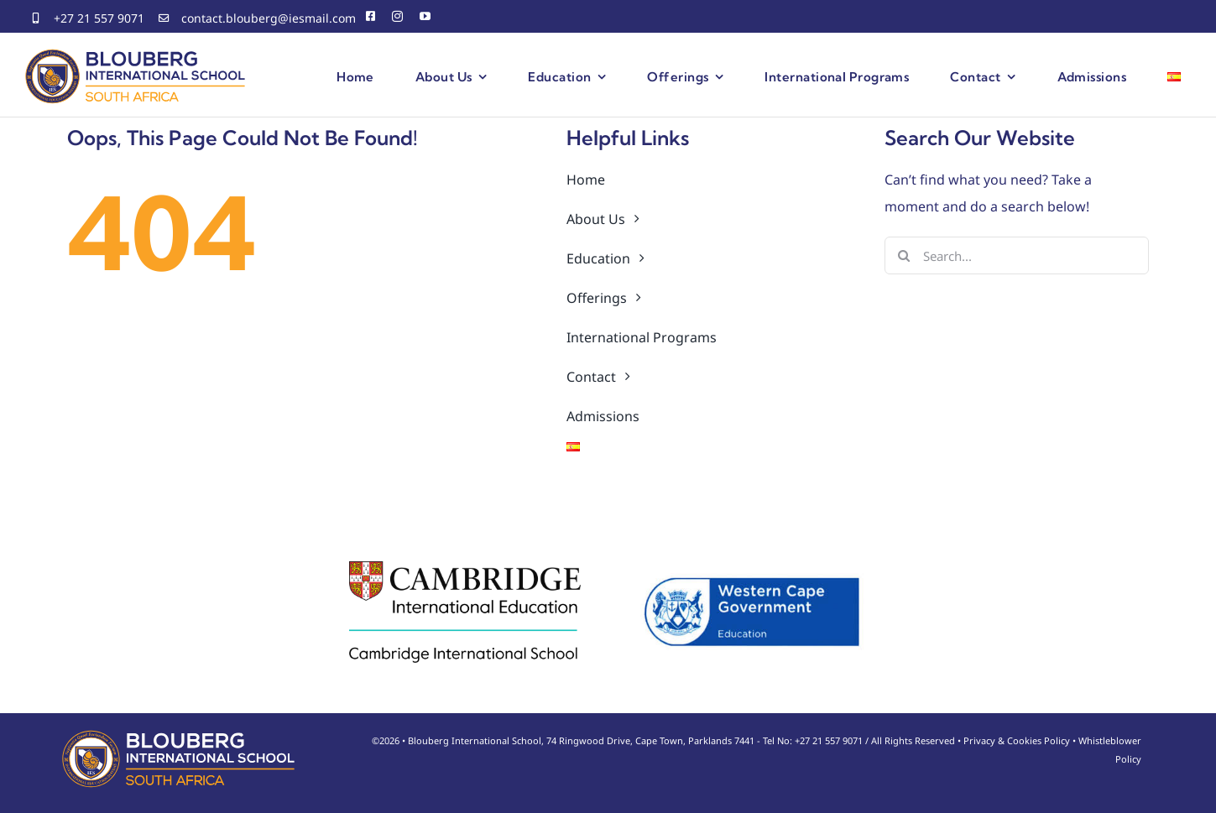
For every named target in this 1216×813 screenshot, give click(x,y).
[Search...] (1017, 255)
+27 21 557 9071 (99, 18)
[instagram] (397, 16)
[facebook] (370, 16)
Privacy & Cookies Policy (1016, 740)
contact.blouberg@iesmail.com (268, 18)
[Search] (903, 255)
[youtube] (425, 16)
